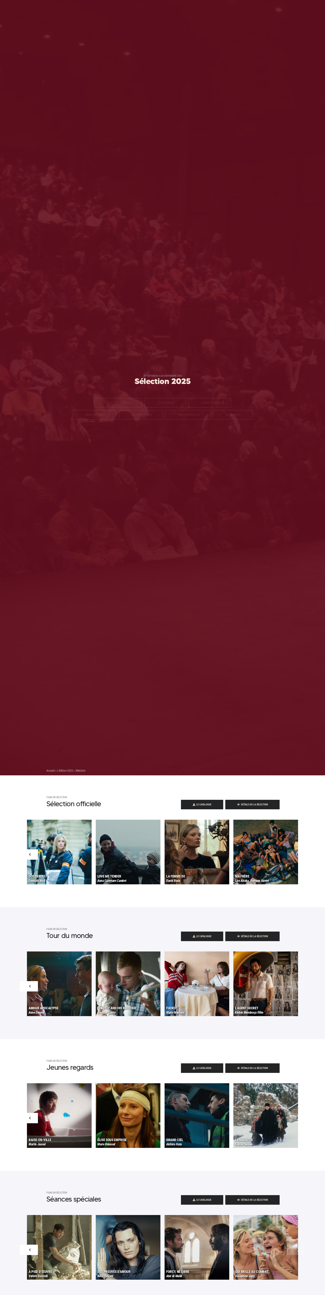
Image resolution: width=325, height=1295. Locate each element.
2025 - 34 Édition (101, 10)
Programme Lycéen (135, 10)
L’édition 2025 (65, 770)
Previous (29, 867)
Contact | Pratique (223, 10)
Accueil (50, 770)
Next (296, 867)
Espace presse (192, 10)
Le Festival (165, 10)
